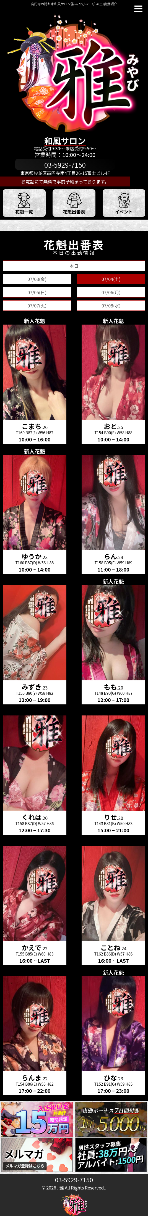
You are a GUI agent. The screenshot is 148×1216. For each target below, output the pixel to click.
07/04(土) (111, 279)
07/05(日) (36, 292)
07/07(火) (36, 305)
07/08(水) (111, 305)
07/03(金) (36, 279)
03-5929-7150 (74, 1179)
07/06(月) (111, 292)
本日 (73, 265)
